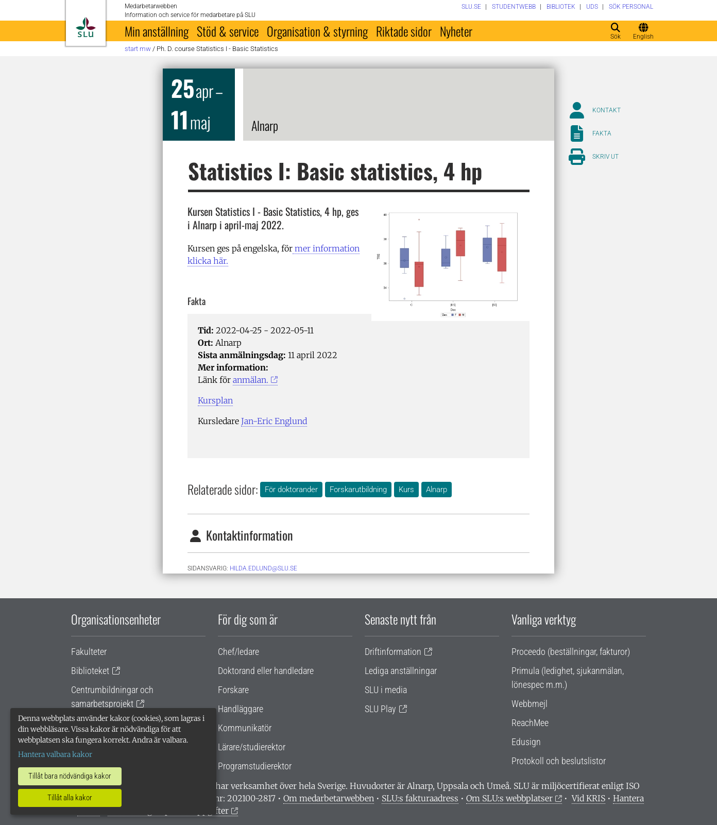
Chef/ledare (238, 651)
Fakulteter (89, 651)
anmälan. (250, 380)
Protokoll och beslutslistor (558, 760)
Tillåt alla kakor (69, 797)
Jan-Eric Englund (274, 421)
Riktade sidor (404, 31)
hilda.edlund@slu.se (263, 568)
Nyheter (456, 31)
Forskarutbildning (358, 489)
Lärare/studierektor (251, 747)
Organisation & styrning (317, 31)
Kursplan (215, 400)
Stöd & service (228, 31)
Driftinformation (393, 651)
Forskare (233, 689)
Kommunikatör (244, 727)
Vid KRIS (588, 798)
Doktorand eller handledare (266, 670)
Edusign (526, 741)
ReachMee (530, 722)
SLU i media (386, 689)
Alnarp (436, 489)
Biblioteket (90, 670)
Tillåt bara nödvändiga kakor (69, 776)
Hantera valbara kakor (55, 754)
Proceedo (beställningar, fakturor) (570, 651)
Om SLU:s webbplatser (509, 798)
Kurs (406, 489)
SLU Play (380, 708)
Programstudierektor (255, 766)
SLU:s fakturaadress (420, 798)
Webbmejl (529, 703)
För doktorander (291, 489)
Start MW (138, 49)
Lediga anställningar (401, 670)
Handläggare (240, 708)
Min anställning (157, 31)
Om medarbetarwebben (328, 798)
